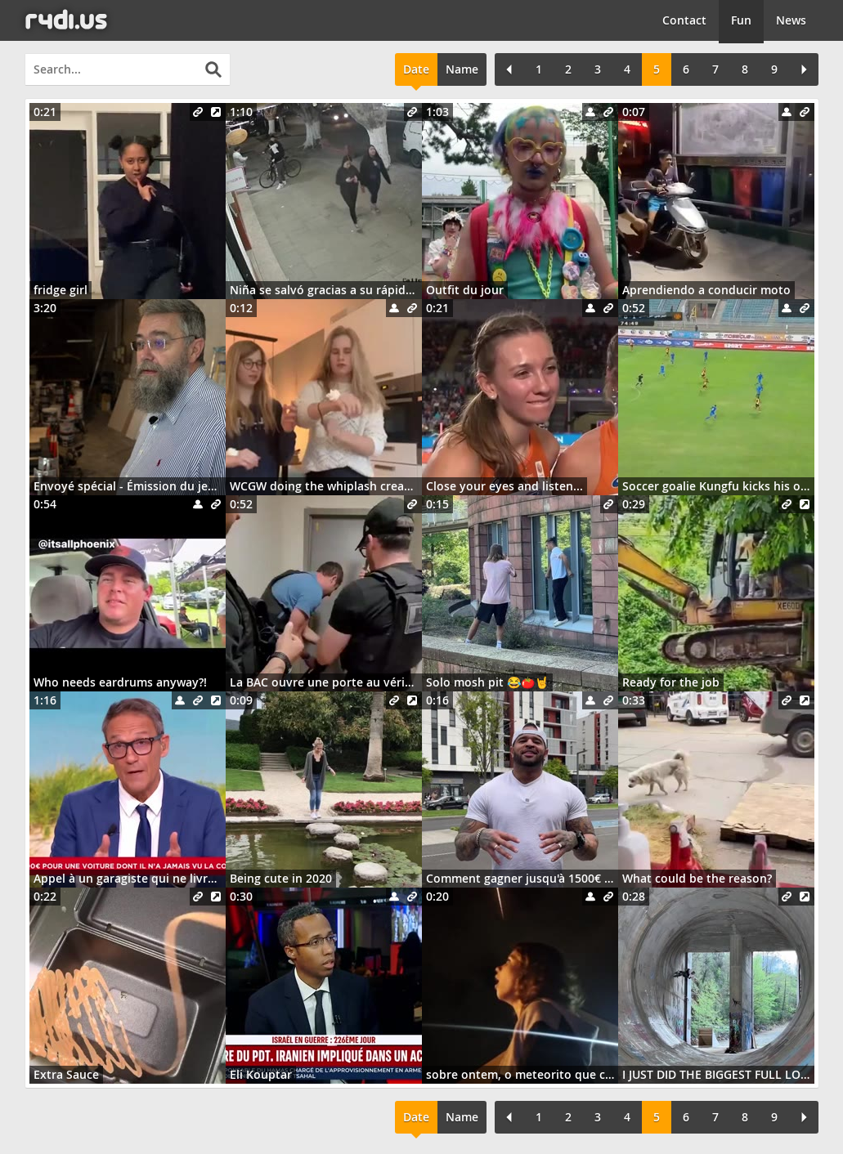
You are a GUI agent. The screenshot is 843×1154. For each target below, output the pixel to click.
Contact (684, 20)
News (791, 20)
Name (462, 69)
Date (416, 69)
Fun (741, 20)
